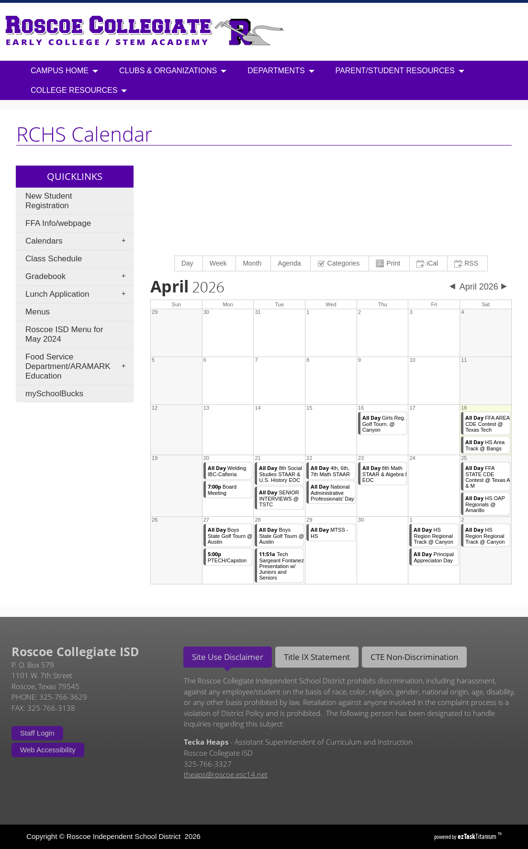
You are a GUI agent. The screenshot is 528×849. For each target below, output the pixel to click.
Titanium (478, 836)
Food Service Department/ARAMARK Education (78, 366)
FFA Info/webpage (58, 223)
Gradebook (78, 276)
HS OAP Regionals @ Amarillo (485, 504)
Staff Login (37, 733)
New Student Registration (48, 200)
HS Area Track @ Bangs (485, 445)
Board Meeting (222, 490)
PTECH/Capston (227, 557)
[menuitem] (189, 263)
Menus (37, 311)
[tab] (227, 657)
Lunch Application (78, 294)
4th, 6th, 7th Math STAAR (330, 471)
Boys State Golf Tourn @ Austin (230, 536)
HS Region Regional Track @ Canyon (433, 536)
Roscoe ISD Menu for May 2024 (64, 334)
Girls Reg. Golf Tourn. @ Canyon (383, 424)
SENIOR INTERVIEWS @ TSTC (279, 498)
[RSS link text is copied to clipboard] (467, 263)
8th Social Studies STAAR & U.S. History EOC (280, 474)
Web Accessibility (48, 750)
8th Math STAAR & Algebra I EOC (384, 474)
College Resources (79, 90)
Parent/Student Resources (400, 71)
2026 (187, 288)
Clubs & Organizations (172, 71)
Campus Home (64, 71)
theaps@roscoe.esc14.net (226, 774)
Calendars (78, 241)
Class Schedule (53, 258)
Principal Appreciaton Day (433, 557)
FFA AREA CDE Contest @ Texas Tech (487, 424)
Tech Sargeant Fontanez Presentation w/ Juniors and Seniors (281, 566)
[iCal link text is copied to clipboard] (429, 263)
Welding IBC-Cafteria (227, 471)
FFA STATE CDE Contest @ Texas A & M (487, 477)
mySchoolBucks (54, 393)
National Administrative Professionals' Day (332, 493)
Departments (280, 71)
